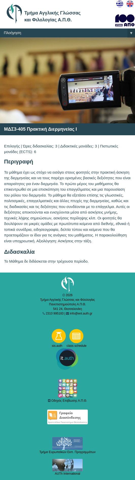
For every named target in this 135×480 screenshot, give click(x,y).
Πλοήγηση (69, 33)
